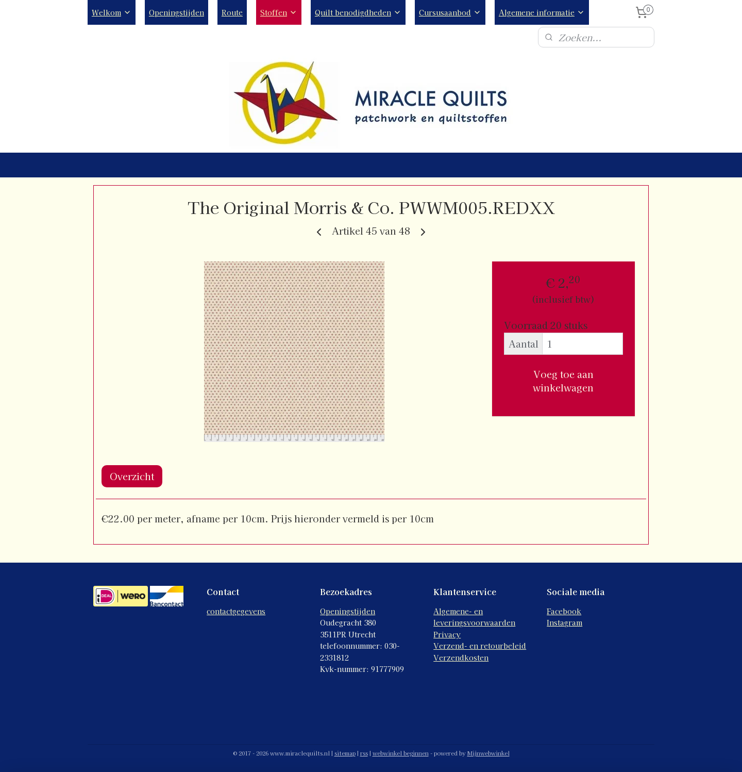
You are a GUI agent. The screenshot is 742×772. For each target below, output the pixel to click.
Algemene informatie (542, 12)
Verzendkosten (460, 657)
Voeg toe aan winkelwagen (563, 380)
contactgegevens (236, 611)
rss (364, 753)
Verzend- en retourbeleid (479, 645)
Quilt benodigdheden (358, 12)
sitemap (345, 753)
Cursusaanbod (450, 12)
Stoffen (278, 12)
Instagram (564, 622)
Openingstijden (176, 12)
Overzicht (132, 476)
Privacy (447, 634)
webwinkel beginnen (401, 753)
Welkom (111, 12)
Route (232, 12)
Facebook (564, 611)
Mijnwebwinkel (488, 753)
